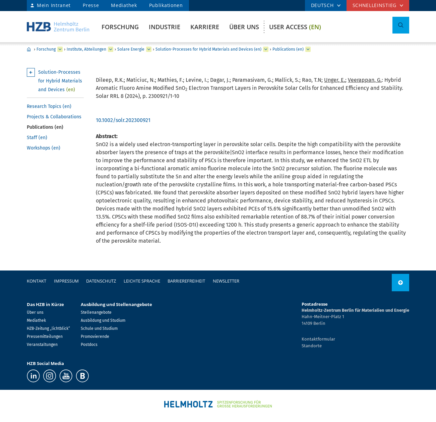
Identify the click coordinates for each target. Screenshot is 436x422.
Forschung (120, 27)
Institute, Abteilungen (86, 49)
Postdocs (89, 344)
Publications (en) (288, 49)
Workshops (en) (43, 148)
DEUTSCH (322, 5)
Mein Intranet (54, 5)
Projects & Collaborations (54, 117)
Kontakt (36, 281)
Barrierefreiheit (186, 281)
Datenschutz (101, 281)
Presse (91, 5)
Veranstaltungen (42, 344)
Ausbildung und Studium (103, 320)
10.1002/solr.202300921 (123, 120)
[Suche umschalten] (400, 25)
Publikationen (166, 5)
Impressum (66, 281)
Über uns (244, 27)
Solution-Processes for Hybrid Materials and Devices (60, 81)
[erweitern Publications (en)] (308, 49)
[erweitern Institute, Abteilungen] (110, 49)
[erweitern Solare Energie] (148, 49)
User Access (295, 27)
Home (29, 49)
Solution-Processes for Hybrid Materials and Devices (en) (208, 49)
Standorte (312, 345)
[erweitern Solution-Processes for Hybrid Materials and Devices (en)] (265, 49)
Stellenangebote (96, 312)
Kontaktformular (318, 339)
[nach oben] (400, 282)
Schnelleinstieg (375, 5)
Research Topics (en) (49, 106)
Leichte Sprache (142, 281)
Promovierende (95, 336)
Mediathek (124, 5)
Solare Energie (130, 49)
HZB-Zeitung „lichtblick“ (48, 328)
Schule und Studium (99, 328)
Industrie (164, 27)
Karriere (204, 27)
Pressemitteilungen (45, 336)
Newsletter (226, 281)
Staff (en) (37, 137)
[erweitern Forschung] (60, 49)
